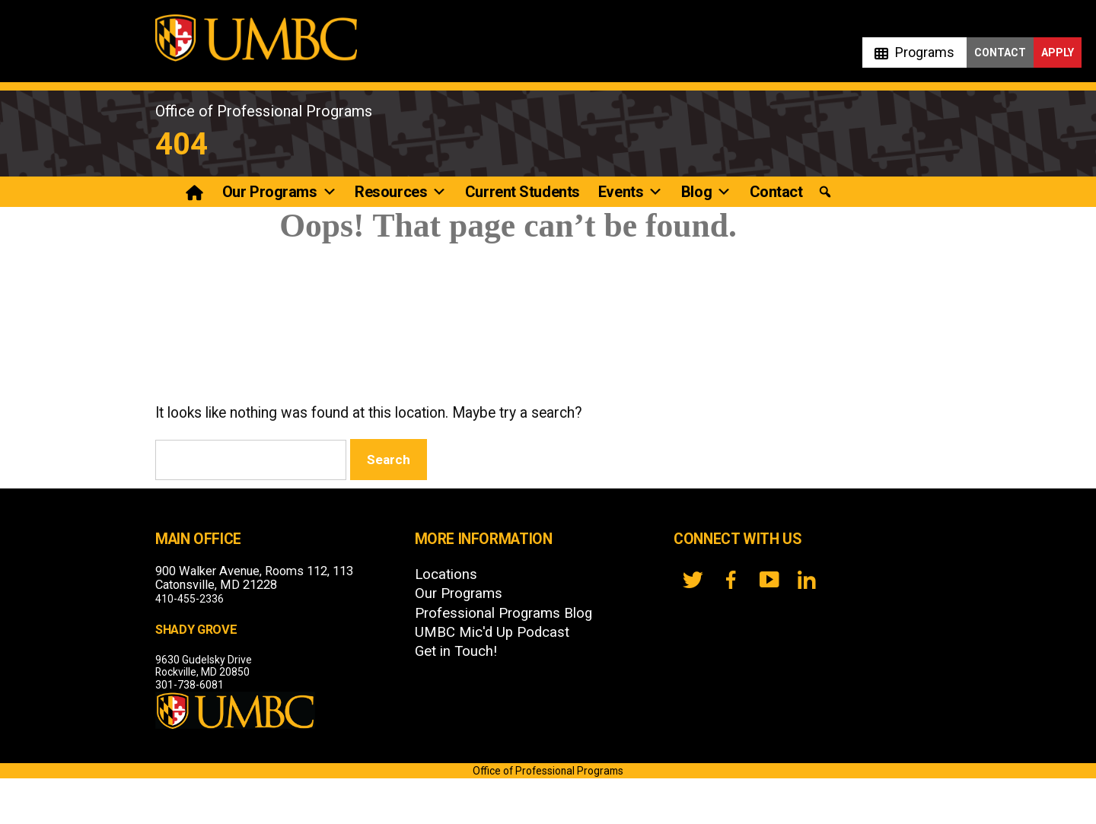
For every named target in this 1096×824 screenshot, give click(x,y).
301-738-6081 (189, 685)
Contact (1000, 52)
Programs (924, 52)
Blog (706, 192)
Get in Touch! (456, 651)
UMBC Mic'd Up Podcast (492, 632)
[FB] (731, 580)
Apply (1057, 52)
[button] (825, 192)
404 (181, 144)
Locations (446, 574)
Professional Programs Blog (503, 613)
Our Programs (279, 192)
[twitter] (693, 580)
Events (630, 192)
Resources (401, 192)
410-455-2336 (189, 599)
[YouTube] (769, 580)
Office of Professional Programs (263, 111)
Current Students (522, 192)
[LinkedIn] (807, 580)
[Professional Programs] (196, 192)
